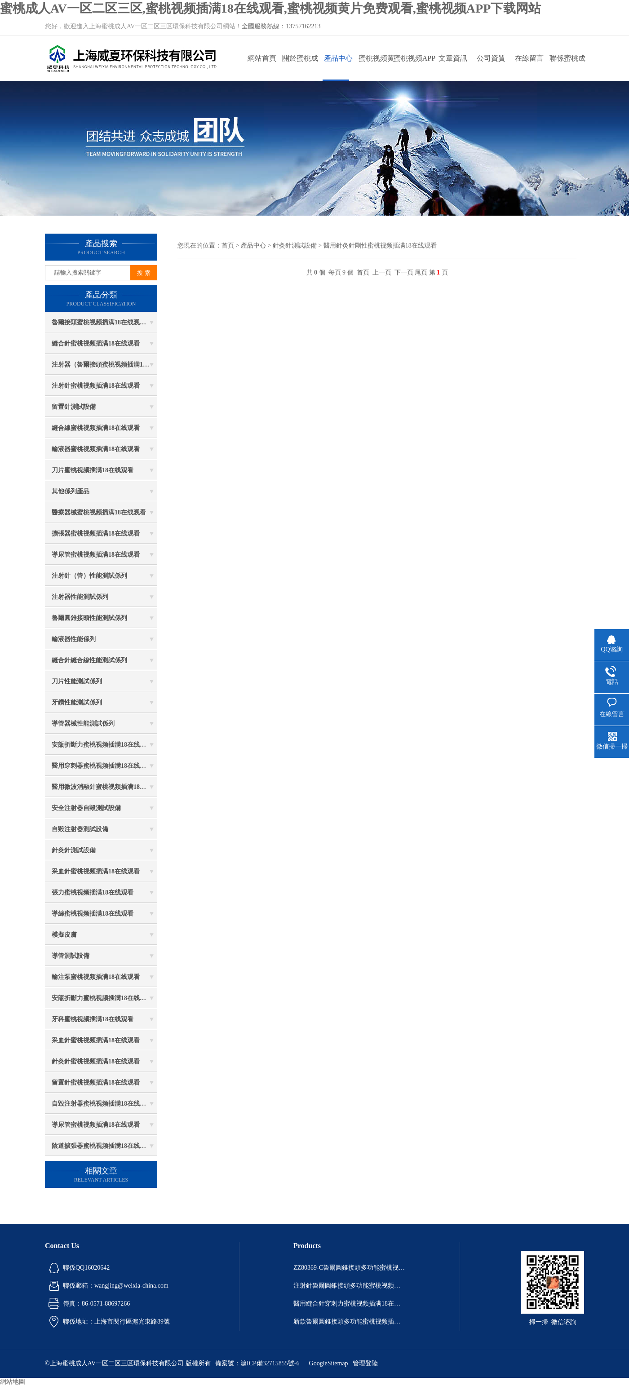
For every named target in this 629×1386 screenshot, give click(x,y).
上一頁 (381, 272)
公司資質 (491, 58)
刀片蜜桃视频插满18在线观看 (92, 470)
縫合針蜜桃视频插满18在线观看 (96, 343)
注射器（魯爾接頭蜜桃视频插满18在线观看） (104, 364)
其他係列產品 (70, 491)
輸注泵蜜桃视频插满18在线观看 (96, 977)
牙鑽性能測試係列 (77, 702)
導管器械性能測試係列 (83, 723)
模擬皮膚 (64, 934)
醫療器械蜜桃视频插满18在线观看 (99, 512)
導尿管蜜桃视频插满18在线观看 (96, 554)
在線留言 (529, 58)
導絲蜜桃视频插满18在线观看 (92, 913)
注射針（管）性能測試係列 (89, 575)
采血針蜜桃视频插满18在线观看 (96, 871)
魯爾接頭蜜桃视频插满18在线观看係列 (104, 322)
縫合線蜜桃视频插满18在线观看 (96, 428)
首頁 (227, 245)
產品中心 (338, 58)
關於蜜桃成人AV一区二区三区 (300, 67)
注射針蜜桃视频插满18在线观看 (96, 385)
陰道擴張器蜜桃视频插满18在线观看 (102, 1145)
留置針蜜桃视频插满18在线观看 (96, 1082)
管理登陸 (365, 1363)
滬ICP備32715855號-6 (269, 1363)
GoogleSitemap (328, 1363)
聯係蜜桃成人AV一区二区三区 (567, 67)
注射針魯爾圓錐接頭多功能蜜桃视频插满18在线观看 (349, 1285)
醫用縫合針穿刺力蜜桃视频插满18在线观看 (349, 1303)
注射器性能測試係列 (80, 596)
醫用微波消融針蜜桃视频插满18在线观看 (104, 787)
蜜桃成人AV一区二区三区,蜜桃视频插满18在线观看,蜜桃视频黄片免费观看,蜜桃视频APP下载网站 (270, 8)
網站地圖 (12, 1381)
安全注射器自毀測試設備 (86, 808)
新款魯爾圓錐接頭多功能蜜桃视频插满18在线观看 (349, 1321)
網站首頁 (262, 58)
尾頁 (421, 272)
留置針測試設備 (74, 406)
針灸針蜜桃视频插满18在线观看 (96, 1061)
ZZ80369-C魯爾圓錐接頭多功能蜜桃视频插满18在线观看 (349, 1267)
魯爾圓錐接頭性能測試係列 (89, 618)
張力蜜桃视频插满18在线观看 (92, 892)
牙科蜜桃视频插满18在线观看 (92, 1019)
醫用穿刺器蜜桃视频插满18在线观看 (102, 765)
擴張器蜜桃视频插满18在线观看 (96, 533)
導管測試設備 (70, 955)
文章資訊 (453, 58)
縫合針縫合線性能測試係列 (89, 660)
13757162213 (303, 26)
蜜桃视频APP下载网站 (414, 67)
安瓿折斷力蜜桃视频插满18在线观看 (102, 744)
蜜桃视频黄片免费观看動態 (376, 67)
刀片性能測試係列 (77, 681)
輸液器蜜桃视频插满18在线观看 (96, 449)
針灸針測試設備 (74, 850)
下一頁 (403, 272)
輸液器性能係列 (74, 639)
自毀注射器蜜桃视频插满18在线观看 (102, 1103)
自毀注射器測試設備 (80, 829)
